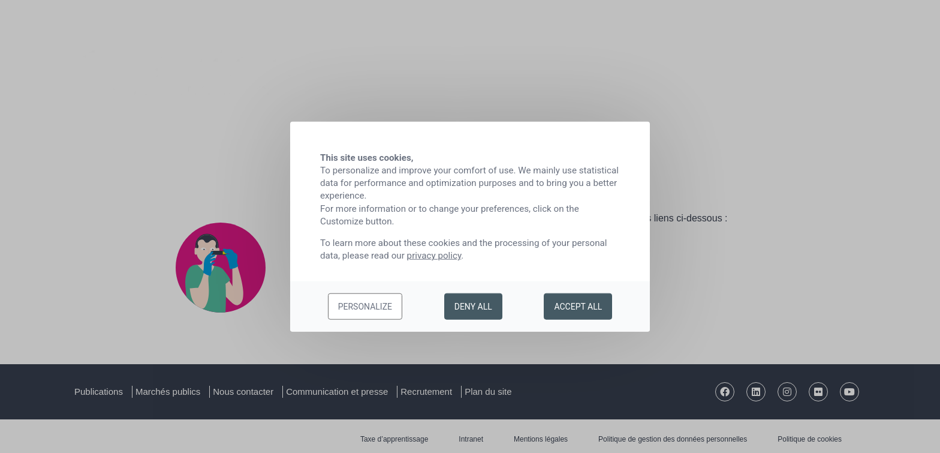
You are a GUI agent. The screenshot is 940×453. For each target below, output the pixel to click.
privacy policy (434, 255)
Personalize (365, 306)
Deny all (473, 306)
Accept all (578, 306)
